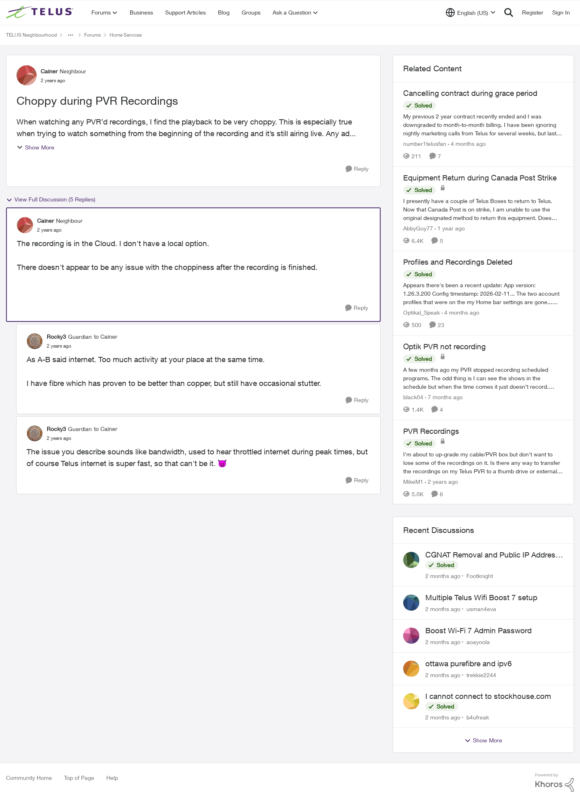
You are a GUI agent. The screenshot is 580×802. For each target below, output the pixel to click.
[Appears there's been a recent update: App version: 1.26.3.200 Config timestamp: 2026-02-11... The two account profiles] (483, 293)
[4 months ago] (467, 143)
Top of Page (79, 777)
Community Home (29, 777)
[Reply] (357, 169)
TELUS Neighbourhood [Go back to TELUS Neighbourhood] (31, 35)
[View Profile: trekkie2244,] (411, 669)
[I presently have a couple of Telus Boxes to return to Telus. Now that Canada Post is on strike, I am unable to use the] (483, 209)
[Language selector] (470, 12)
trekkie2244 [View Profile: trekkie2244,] (481, 674)
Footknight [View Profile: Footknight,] (479, 575)
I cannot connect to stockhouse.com (488, 696)
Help (112, 777)
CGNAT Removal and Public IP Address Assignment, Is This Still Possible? (492, 555)
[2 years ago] (441, 481)
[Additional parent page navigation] (70, 35)
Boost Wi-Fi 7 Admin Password (478, 630)
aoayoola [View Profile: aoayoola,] (478, 641)
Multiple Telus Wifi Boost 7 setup (481, 597)
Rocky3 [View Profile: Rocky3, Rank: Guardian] (56, 336)
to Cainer (105, 336)
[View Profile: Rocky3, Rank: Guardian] (35, 341)
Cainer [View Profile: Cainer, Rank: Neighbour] (49, 71)
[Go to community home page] (40, 12)
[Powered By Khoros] (554, 782)
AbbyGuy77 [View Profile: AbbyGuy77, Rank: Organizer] (418, 227)
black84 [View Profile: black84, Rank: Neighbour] (413, 397)
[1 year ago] (450, 228)
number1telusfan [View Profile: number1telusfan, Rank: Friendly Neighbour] (424, 143)
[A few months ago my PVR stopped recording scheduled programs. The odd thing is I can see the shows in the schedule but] (483, 378)
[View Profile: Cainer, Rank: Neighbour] (27, 75)
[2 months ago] (442, 576)
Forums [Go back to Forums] (92, 35)
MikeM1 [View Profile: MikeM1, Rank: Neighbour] (413, 481)
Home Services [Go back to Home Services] (126, 35)
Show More (35, 147)
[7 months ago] (444, 397)
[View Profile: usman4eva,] (411, 603)
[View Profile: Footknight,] (411, 560)
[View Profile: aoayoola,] (411, 636)
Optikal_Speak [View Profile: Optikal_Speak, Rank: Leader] (421, 312)
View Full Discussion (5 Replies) (50, 199)
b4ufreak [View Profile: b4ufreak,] (477, 717)
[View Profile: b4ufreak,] (411, 701)
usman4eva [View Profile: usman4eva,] (481, 608)
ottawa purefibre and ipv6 (468, 663)
